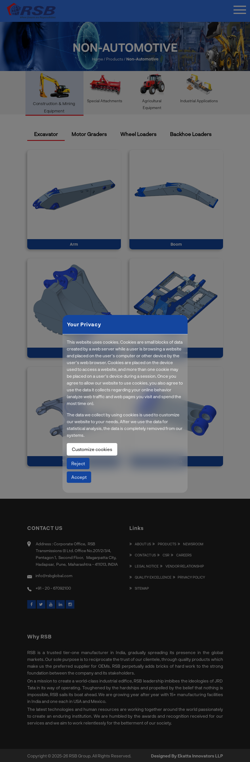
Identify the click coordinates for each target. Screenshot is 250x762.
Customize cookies (92, 449)
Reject (78, 463)
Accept (79, 477)
